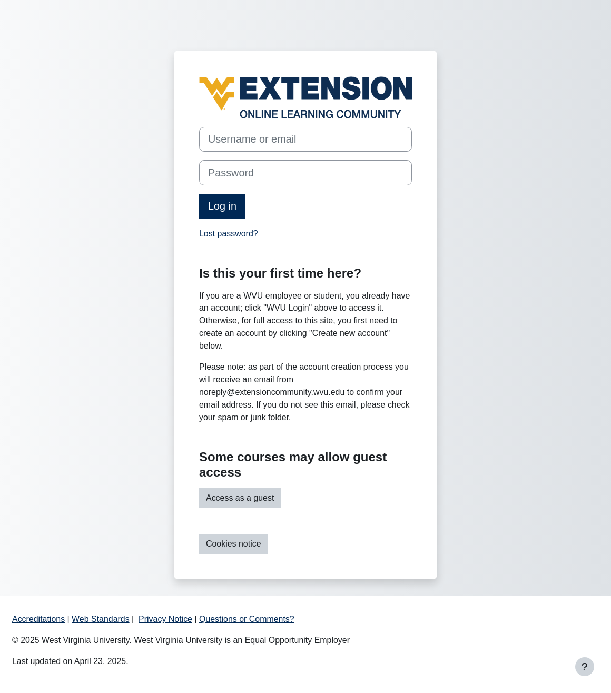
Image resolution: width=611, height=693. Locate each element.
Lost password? (228, 233)
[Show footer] (584, 666)
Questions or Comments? (246, 619)
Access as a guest (240, 497)
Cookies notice (233, 543)
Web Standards (101, 619)
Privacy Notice (165, 619)
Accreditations (38, 619)
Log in (222, 206)
